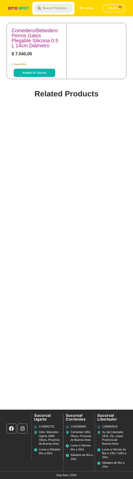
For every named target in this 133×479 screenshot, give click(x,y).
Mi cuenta (86, 8)
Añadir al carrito (34, 72)
